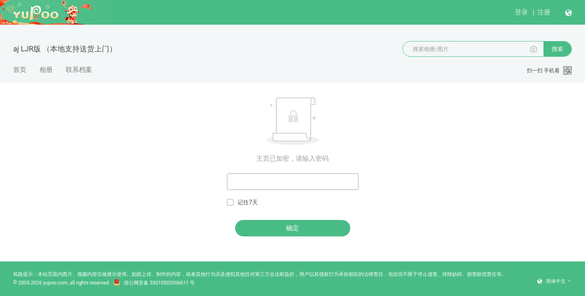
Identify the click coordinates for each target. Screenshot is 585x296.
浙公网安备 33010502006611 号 (153, 283)
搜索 (557, 49)
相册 (46, 70)
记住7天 (242, 202)
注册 (543, 12)
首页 (19, 70)
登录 (521, 12)
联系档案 (79, 70)
